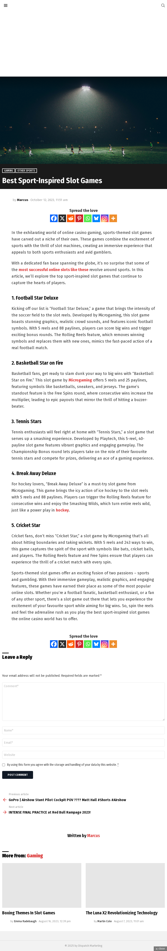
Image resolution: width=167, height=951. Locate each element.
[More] (113, 218)
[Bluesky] (96, 218)
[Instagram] (105, 218)
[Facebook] (54, 218)
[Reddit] (71, 218)
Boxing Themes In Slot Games (28, 912)
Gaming (35, 856)
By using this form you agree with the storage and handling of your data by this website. (63, 765)
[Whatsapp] (88, 218)
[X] (62, 218)
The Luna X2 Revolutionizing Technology (121, 912)
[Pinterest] (79, 218)
